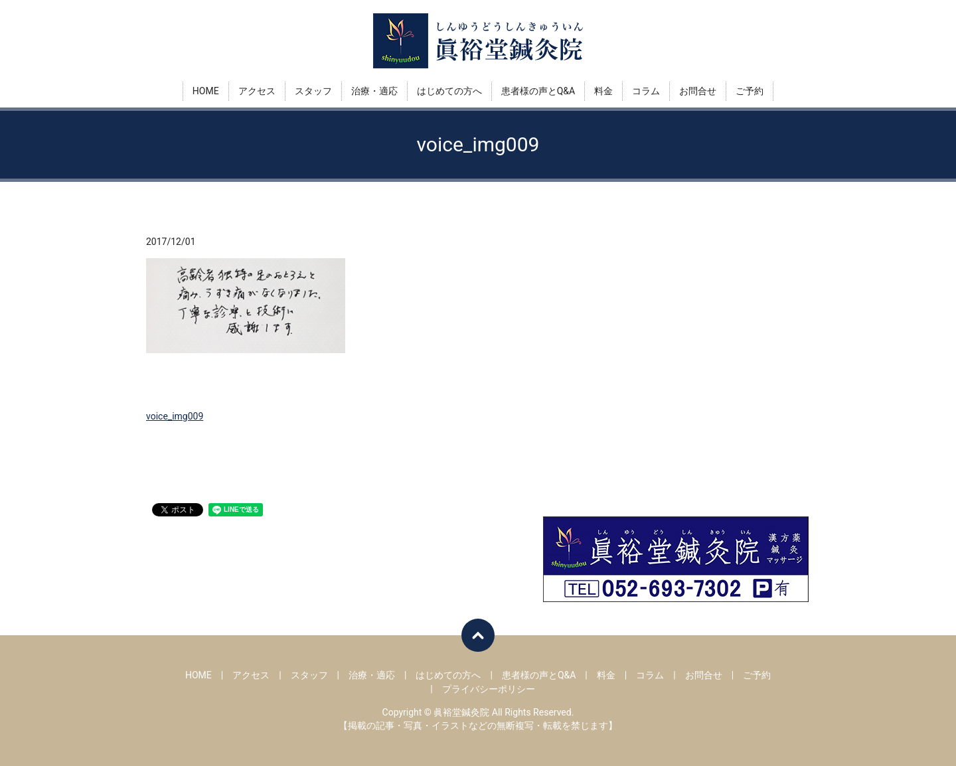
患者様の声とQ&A (538, 91)
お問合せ (697, 91)
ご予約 (749, 91)
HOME (206, 91)
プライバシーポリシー (488, 689)
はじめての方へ (449, 91)
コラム (646, 91)
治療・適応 (374, 91)
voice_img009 (174, 416)
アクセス (257, 91)
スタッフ (313, 91)
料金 (603, 91)
